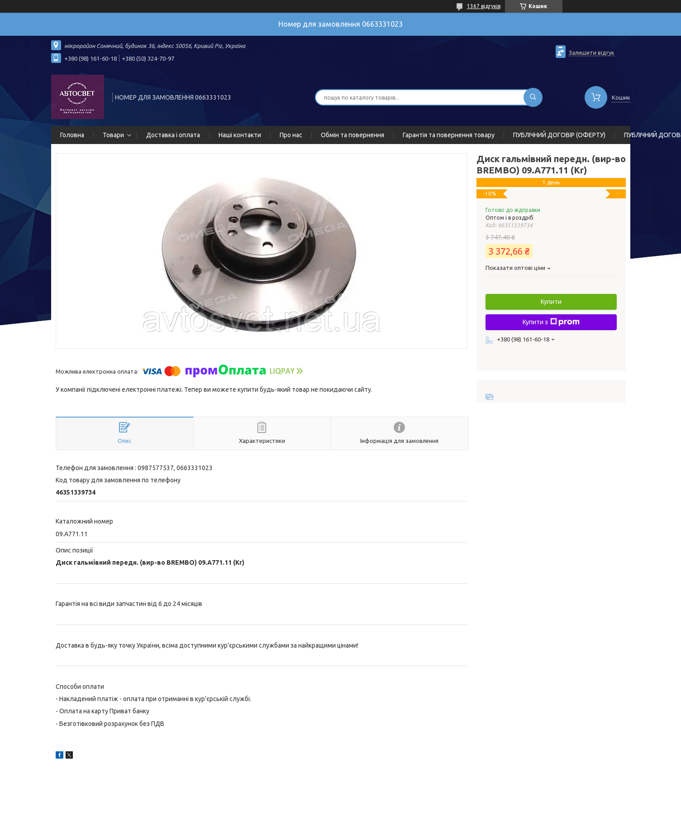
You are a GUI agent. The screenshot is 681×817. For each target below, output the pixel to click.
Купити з (551, 322)
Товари (113, 135)
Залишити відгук (591, 52)
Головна (72, 135)
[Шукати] (533, 97)
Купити (551, 301)
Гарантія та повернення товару (449, 135)
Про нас (291, 135)
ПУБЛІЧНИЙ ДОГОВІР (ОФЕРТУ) (559, 135)
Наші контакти (240, 135)
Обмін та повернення (352, 135)
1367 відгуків (483, 6)
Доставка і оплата (173, 135)
